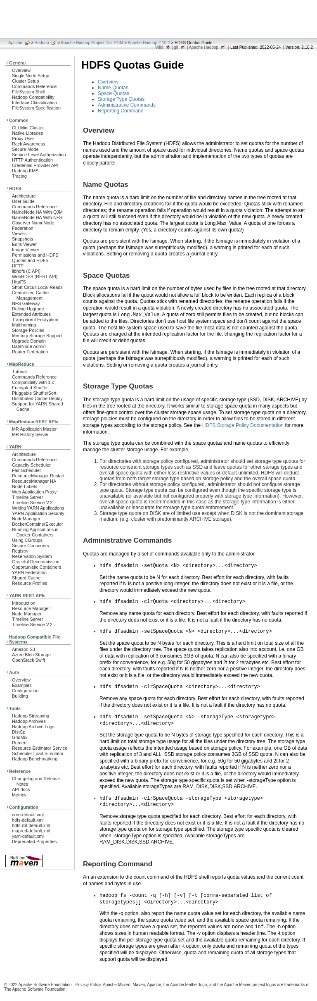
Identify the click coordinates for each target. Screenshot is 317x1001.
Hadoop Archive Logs (33, 726)
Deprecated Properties (34, 841)
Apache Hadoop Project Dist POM (92, 43)
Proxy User (23, 138)
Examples (22, 685)
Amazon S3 (23, 649)
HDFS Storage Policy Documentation (243, 425)
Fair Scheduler (26, 470)
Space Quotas (113, 93)
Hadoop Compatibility (33, 97)
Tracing (19, 176)
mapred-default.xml (31, 830)
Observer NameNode (33, 222)
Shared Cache (26, 577)
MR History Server (30, 434)
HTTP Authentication (32, 159)
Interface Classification (34, 102)
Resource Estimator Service (39, 748)
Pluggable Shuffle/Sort (34, 393)
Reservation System (32, 556)
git (176, 47)
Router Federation (30, 351)
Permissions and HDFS (35, 255)
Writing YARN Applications (38, 507)
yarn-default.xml (28, 836)
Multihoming (24, 324)
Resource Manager (31, 608)
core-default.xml (28, 814)
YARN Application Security (38, 513)
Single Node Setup (30, 75)
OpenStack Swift (28, 660)
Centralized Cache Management (30, 295)
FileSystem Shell (28, 91)
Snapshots (22, 238)
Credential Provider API (35, 165)
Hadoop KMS (25, 170)
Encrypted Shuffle (29, 387)
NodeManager (26, 518)
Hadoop (41, 43)
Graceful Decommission (35, 561)
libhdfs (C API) (26, 271)
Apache (15, 43)
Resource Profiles (29, 583)
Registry (20, 550)
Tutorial (19, 371)
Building (20, 696)
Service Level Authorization (39, 154)
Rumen (19, 742)
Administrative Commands (127, 105)
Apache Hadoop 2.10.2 (149, 43)
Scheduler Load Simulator (38, 753)
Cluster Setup (25, 81)
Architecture (24, 195)
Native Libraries (27, 133)
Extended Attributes (31, 314)
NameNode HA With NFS (37, 217)
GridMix (19, 737)
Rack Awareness (28, 143)
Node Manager (27, 613)
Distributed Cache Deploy (37, 398)
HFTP (18, 265)
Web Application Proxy (34, 491)
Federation (22, 228)
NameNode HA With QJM (37, 212)
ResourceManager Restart (38, 475)
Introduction (23, 603)
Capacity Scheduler (31, 464)
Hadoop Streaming (30, 715)
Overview (21, 70)
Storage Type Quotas (121, 99)
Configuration (25, 690)
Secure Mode (25, 149)
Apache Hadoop (203, 47)
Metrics (19, 794)
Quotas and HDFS (30, 260)
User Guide (23, 201)
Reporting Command (121, 111)
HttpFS (19, 281)
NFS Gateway (26, 303)
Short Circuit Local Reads (37, 287)
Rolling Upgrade (28, 308)
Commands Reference (34, 86)
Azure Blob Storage (31, 654)
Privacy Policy (88, 982)
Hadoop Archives (29, 721)
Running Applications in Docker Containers (35, 532)
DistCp (19, 731)
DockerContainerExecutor (37, 524)
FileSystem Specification (36, 107)
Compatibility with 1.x (33, 382)
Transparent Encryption (35, 319)
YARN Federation (29, 572)
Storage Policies (28, 330)
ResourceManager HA (34, 481)
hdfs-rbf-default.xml (31, 825)
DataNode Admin (29, 346)
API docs (21, 789)
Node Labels (24, 486)
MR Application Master (34, 429)
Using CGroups (27, 540)
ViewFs (19, 233)
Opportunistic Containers (36, 567)
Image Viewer (25, 249)
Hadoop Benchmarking (34, 758)
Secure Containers (30, 545)
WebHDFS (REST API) (34, 276)
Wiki (159, 47)
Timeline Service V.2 (32, 502)
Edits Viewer (24, 244)
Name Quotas (113, 88)
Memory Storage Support (37, 335)
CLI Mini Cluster (28, 127)
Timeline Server (27, 497)
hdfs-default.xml (27, 819)
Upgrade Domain (29, 340)
